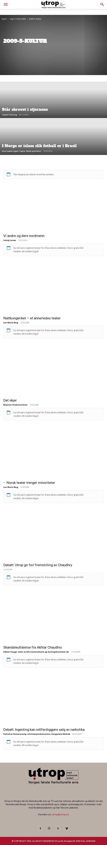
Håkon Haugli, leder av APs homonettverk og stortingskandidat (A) (36, 652)
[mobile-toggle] (5, 4)
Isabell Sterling (9, 114)
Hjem (4, 19)
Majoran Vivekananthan (15, 404)
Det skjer (10, 400)
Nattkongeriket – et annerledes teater (32, 318)
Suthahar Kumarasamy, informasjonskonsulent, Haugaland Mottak (36, 734)
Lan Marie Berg (10, 322)
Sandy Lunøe (9, 240)
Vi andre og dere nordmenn (23, 236)
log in (35, 251)
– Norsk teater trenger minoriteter (29, 483)
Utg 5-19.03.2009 (18, 19)
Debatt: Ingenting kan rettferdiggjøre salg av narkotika (44, 730)
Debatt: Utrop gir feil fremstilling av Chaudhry (37, 565)
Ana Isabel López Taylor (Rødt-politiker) (21, 151)
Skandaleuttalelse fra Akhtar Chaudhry (32, 647)
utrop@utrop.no (60, 814)
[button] (102, 4)
